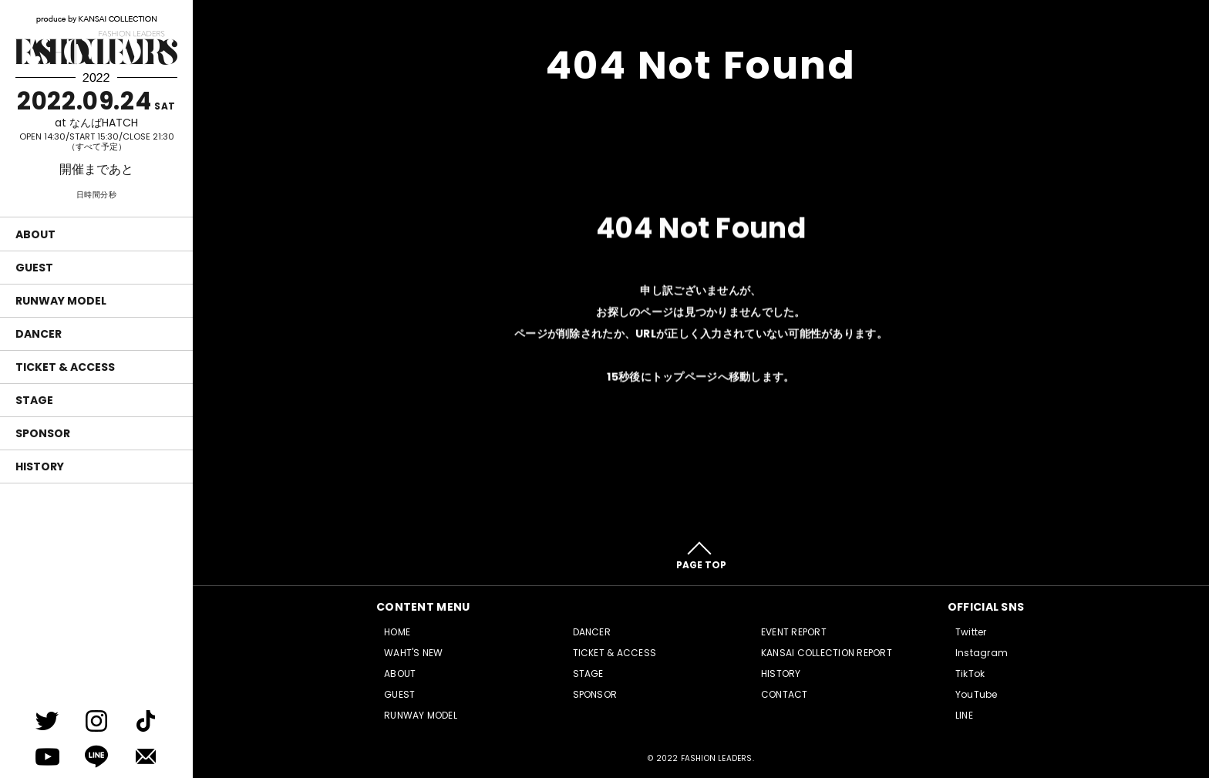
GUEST (34, 267)
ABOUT (35, 234)
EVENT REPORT (794, 631)
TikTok (970, 673)
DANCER (38, 334)
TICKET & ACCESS (65, 367)
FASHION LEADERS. (717, 758)
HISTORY (39, 466)
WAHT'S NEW (413, 652)
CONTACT (784, 694)
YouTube (976, 694)
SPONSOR (42, 433)
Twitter (971, 631)
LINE (964, 715)
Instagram (981, 652)
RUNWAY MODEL (60, 300)
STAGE (34, 400)
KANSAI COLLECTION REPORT (826, 652)
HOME (397, 631)
